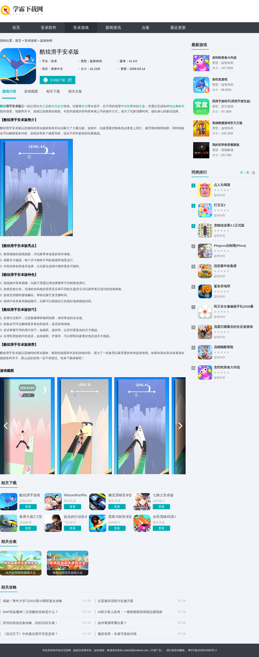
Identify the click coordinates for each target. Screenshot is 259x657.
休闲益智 (57, 106)
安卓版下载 (57, 79)
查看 (28, 506)
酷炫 (3, 106)
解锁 (181, 106)
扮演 (85, 106)
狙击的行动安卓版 (75, 517)
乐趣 (142, 106)
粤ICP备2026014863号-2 (202, 650)
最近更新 (178, 27)
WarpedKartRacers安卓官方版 (75, 495)
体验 (127, 106)
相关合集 (75, 91)
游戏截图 (31, 91)
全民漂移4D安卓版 (164, 517)
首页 (16, 27)
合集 (146, 27)
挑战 (172, 106)
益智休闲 (46, 40)
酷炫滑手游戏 (29, 495)
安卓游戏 (81, 27)
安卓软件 (48, 27)
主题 (45, 106)
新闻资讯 (113, 27)
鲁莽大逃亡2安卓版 (30, 517)
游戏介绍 (9, 91)
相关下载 (53, 91)
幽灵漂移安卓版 (119, 495)
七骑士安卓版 (163, 495)
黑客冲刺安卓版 (119, 517)
